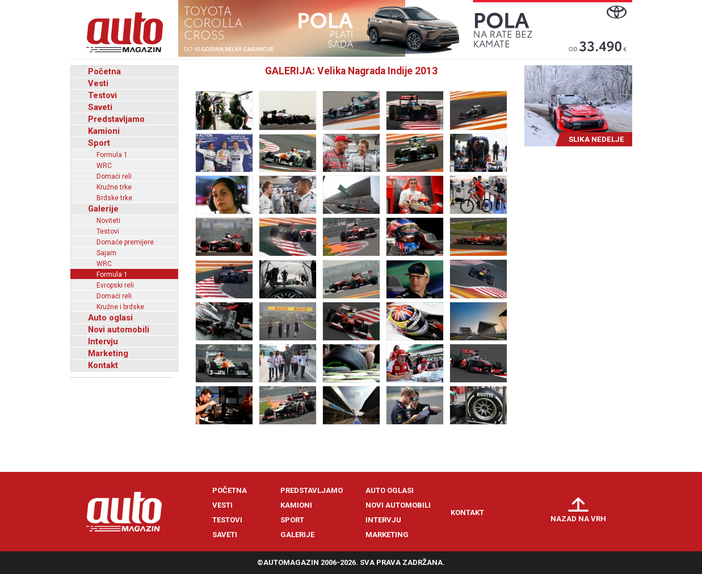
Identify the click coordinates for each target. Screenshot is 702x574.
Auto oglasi (110, 318)
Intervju (103, 341)
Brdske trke (114, 198)
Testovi (102, 95)
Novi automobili (118, 329)
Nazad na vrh (578, 518)
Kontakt (103, 365)
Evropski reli (115, 285)
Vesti (98, 83)
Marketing (108, 353)
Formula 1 (112, 155)
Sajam (106, 253)
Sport (99, 143)
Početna (104, 71)
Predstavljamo (116, 119)
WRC (104, 166)
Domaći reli (114, 176)
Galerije (103, 209)
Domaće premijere (125, 242)
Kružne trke (114, 187)
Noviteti (108, 221)
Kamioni (104, 131)
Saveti (100, 107)
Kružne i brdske (120, 307)
